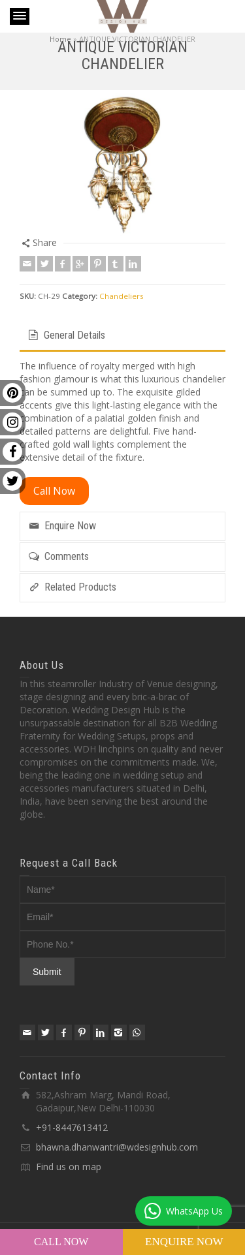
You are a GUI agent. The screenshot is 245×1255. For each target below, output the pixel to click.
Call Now (61, 1241)
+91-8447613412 (72, 1127)
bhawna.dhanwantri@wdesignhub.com (117, 1147)
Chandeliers (121, 296)
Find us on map (68, 1166)
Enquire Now (184, 1241)
